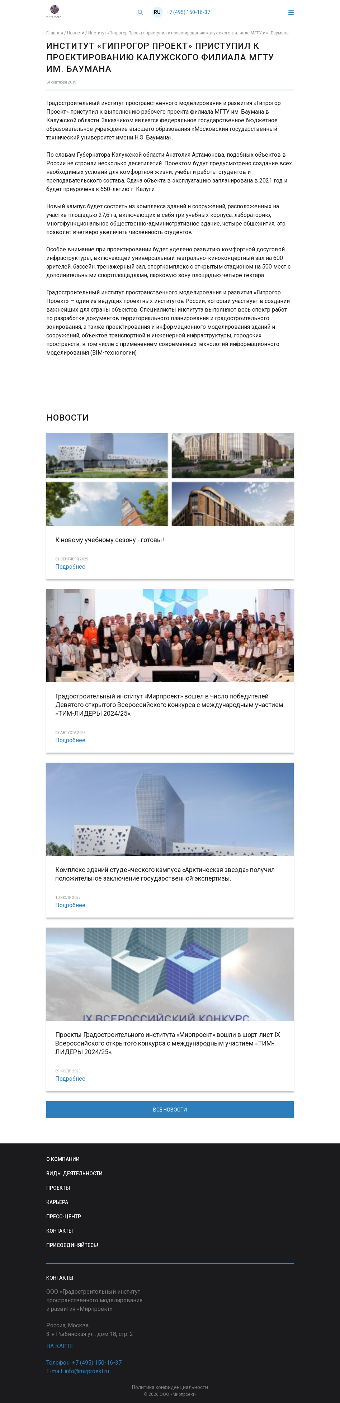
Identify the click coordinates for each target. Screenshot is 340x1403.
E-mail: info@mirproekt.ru (77, 1371)
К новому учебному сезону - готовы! (109, 540)
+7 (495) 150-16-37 (188, 12)
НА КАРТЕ (59, 1346)
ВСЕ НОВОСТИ (170, 1110)
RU (157, 12)
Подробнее (70, 566)
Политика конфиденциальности (170, 1387)
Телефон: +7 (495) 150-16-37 (84, 1362)
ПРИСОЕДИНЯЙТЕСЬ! (72, 1245)
